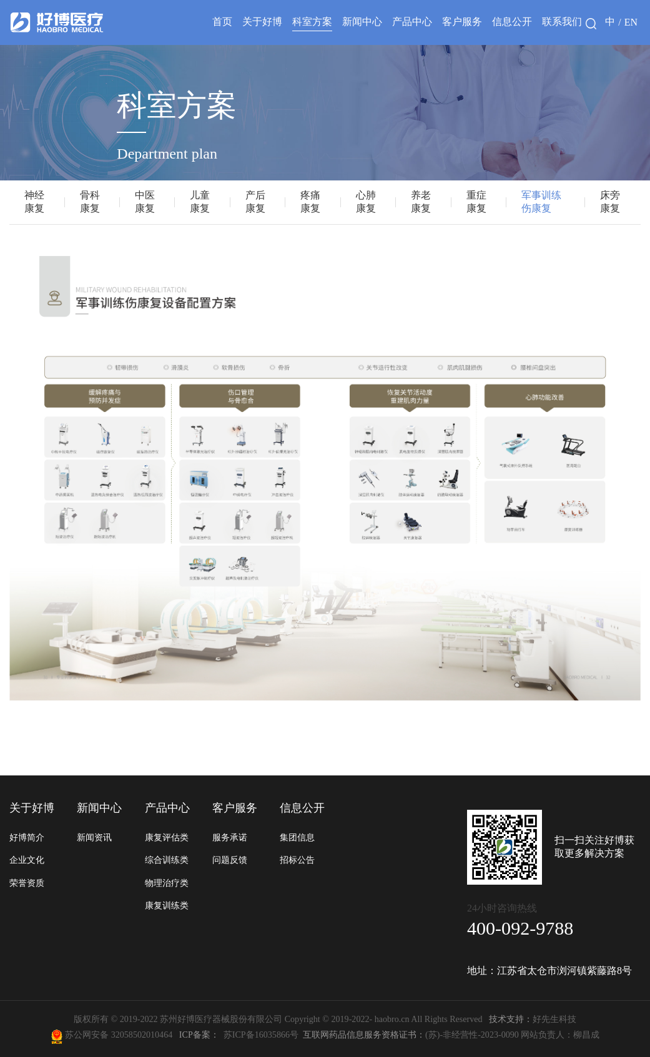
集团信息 (297, 837)
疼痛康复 (310, 202)
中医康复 (145, 202)
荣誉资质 (26, 883)
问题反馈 (229, 860)
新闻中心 (362, 21)
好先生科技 (530, 1019)
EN (631, 22)
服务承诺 (229, 837)
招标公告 (297, 860)
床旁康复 (610, 202)
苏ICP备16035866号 (261, 1035)
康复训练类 (167, 905)
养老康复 (421, 202)
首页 (222, 21)
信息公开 (512, 21)
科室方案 (312, 21)
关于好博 (262, 21)
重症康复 (476, 202)
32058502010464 (144, 1035)
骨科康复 (90, 202)
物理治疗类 (167, 883)
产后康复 (255, 202)
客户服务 (462, 21)
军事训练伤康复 (541, 202)
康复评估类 (167, 837)
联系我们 (562, 21)
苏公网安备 (87, 1035)
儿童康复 (200, 202)
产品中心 (412, 21)
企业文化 (26, 860)
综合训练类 (167, 860)
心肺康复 (366, 202)
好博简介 (26, 837)
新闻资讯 (94, 837)
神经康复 (34, 202)
